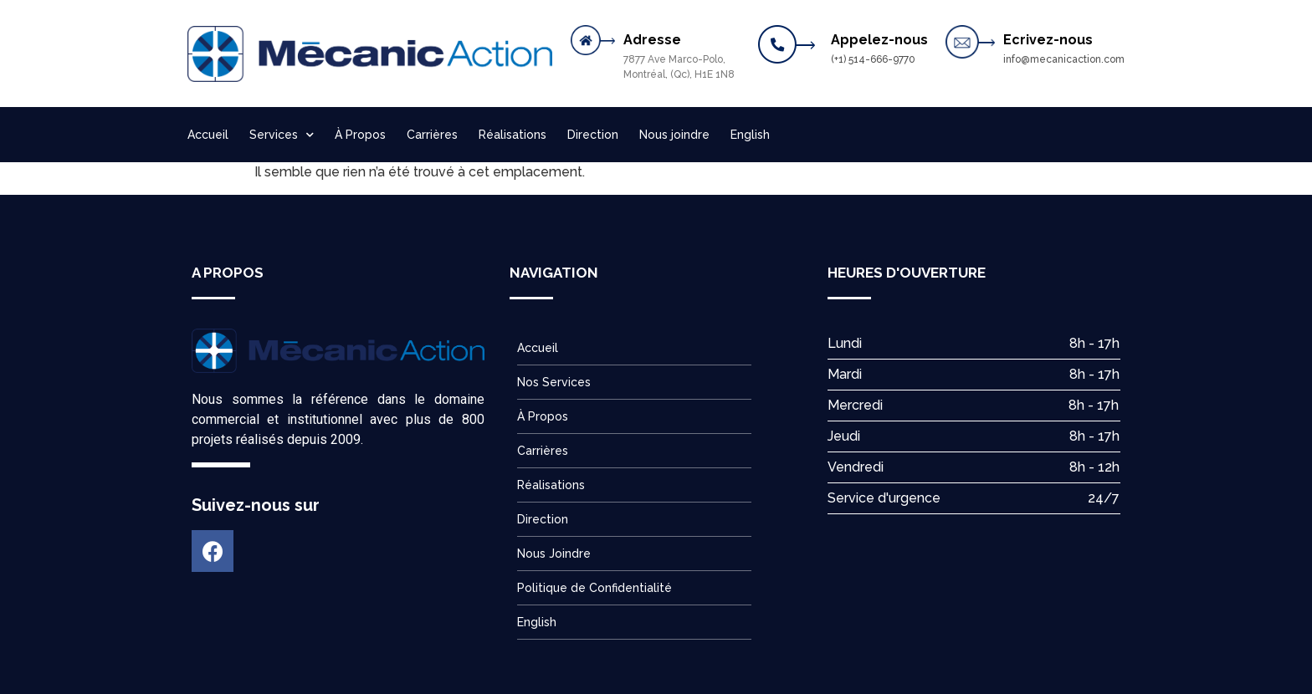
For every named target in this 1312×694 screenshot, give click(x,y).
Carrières (432, 134)
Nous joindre (674, 134)
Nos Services (554, 382)
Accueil (207, 134)
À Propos (360, 134)
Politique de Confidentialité (594, 587)
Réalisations (512, 134)
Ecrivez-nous (1048, 40)
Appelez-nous (879, 40)
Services (281, 135)
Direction (592, 134)
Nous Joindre (554, 553)
